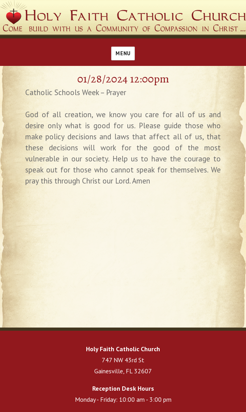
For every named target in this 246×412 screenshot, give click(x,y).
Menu (123, 53)
